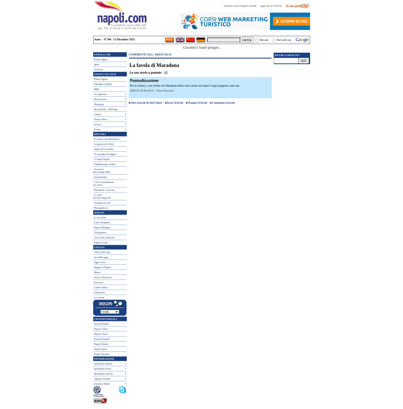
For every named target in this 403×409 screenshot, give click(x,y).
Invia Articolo (175, 102)
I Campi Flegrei (102, 159)
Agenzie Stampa (102, 378)
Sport (97, 64)
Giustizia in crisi (102, 202)
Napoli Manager (102, 227)
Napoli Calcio (101, 328)
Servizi (97, 124)
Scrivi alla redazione (104, 237)
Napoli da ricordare (104, 149)
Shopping (99, 104)
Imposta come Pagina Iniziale (241, 5)
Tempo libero (100, 119)
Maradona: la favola (104, 190)
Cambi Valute (101, 287)
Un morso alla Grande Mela (102, 170)
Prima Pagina (100, 59)
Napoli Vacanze (102, 354)
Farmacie (98, 282)
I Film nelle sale (102, 252)
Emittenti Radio (102, 383)
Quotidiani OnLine (103, 373)
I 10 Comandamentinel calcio (103, 183)
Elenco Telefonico (103, 277)
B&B (96, 89)
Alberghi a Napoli (103, 84)
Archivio (98, 69)
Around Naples (101, 323)
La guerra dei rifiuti (104, 144)
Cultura (98, 114)
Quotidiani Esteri (102, 368)
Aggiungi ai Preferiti (272, 5)
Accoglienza (100, 94)
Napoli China (100, 334)
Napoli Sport (100, 349)
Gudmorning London (104, 164)
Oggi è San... (100, 262)
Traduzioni (99, 292)
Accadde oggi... (102, 257)
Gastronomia (100, 177)
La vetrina (99, 297)
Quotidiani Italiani (103, 363)
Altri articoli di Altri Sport (146, 102)
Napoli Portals (101, 344)
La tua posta (100, 217)
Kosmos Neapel (102, 339)
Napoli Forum (101, 242)
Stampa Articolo (197, 102)
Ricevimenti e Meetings (106, 109)
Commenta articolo (223, 102)
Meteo (97, 272)
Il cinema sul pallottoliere (107, 139)
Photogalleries (101, 207)
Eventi (97, 129)
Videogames (100, 232)
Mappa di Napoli (102, 267)
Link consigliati (102, 222)
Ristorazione (100, 99)
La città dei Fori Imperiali (102, 196)
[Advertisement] (292, 98)
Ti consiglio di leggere (105, 154)
